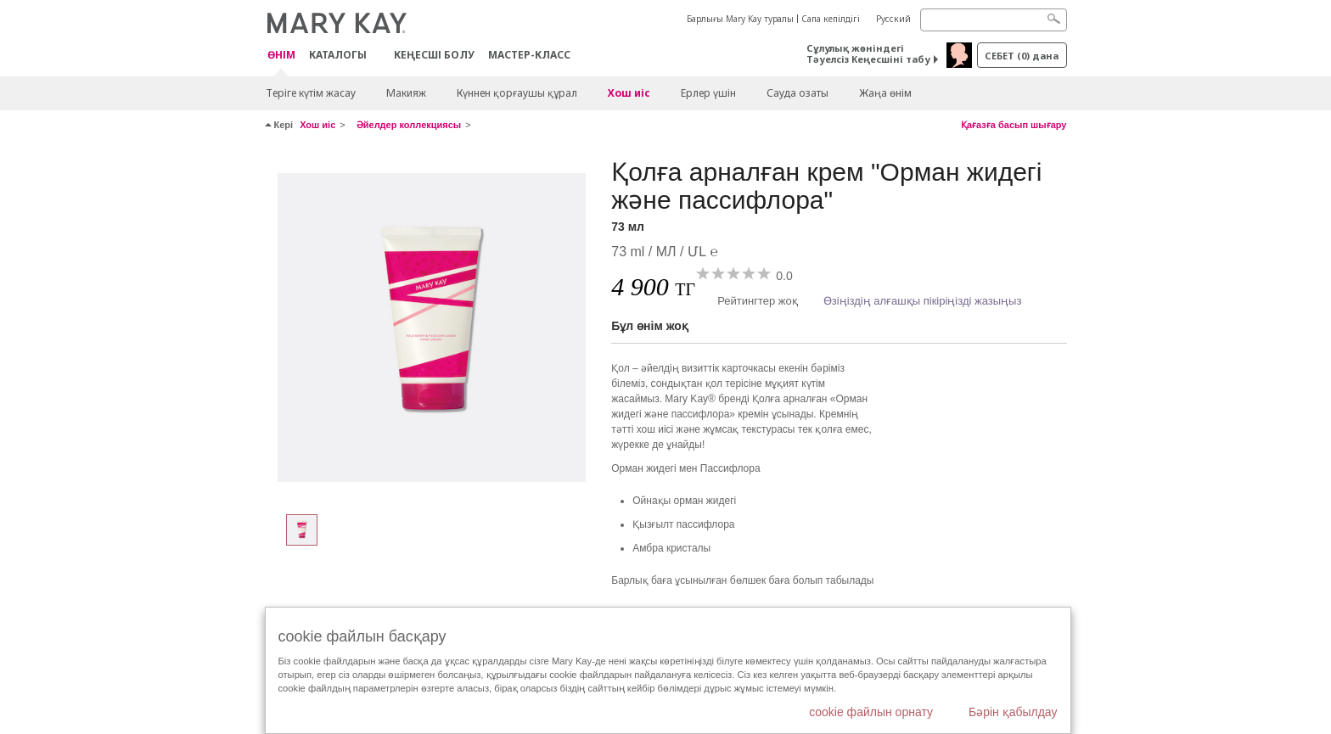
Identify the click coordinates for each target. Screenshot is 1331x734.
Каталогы (338, 54)
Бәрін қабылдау (1013, 712)
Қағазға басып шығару (1014, 125)
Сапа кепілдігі (830, 19)
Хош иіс (629, 93)
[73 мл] (432, 327)
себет (1022, 55)
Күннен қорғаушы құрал (517, 93)
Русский (893, 19)
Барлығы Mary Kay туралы (740, 19)
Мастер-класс (529, 54)
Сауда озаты (797, 93)
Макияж (406, 93)
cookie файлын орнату (871, 712)
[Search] (993, 19)
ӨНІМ (281, 55)
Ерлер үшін (708, 93)
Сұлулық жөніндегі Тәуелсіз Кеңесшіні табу (868, 53)
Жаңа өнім (885, 93)
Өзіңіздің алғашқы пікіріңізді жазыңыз (922, 300)
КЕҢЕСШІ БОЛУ (434, 54)
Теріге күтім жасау (311, 93)
